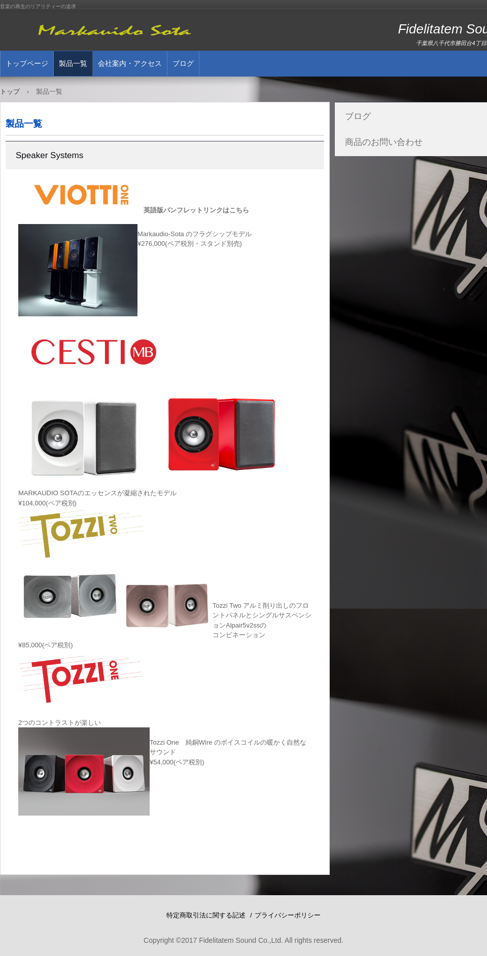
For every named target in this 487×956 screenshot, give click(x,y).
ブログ (183, 63)
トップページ (27, 63)
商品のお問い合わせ (384, 142)
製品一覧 (73, 63)
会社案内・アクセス (130, 63)
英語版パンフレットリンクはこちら (196, 210)
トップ (10, 91)
